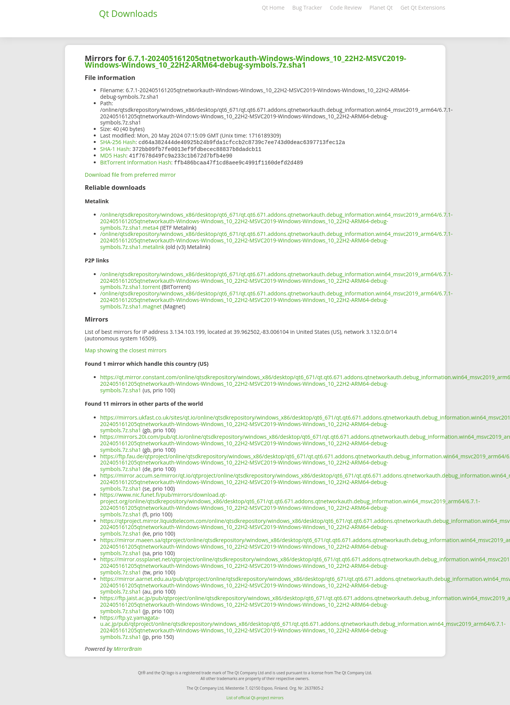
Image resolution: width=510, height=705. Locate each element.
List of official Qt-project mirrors (255, 696)
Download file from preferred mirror (130, 173)
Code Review (346, 7)
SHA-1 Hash (115, 148)
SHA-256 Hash (118, 142)
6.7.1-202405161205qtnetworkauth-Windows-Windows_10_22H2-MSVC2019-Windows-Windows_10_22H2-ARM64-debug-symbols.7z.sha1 (246, 61)
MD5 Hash (113, 154)
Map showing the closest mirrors (126, 348)
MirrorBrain (128, 647)
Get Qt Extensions (422, 7)
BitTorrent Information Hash (135, 161)
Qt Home (273, 7)
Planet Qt (381, 7)
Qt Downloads (128, 13)
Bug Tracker (307, 7)
